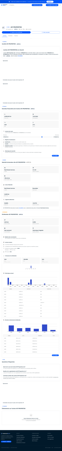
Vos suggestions (50, 439)
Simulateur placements (36, 437)
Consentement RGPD (57, 447)
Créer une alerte (46, 32)
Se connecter (49, 435)
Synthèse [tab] (4, 35)
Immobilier (28, 29)
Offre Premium (34, 440)
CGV (52, 447)
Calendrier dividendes (20, 437)
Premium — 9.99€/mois (6, 441)
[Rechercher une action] (19, 5)
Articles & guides (35, 439)
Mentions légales (48, 447)
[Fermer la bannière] (60, 2)
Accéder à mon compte (52, 5)
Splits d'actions (19, 440)
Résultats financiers (20, 439)
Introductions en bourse (20, 442)
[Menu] (60, 5)
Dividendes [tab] (10, 35)
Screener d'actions (19, 435)
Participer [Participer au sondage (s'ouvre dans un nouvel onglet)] (50, 1)
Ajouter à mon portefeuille (16, 32)
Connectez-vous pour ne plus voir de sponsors (13, 79)
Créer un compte (50, 437)
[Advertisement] (31, 15)
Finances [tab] (16, 35)
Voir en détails (55, 155)
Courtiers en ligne (35, 435)
